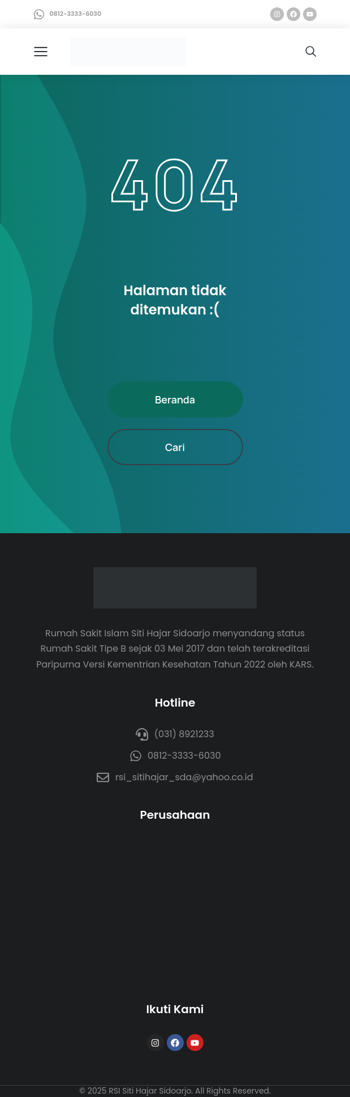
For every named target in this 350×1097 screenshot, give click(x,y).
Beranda (175, 399)
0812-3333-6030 (76, 13)
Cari (175, 447)
